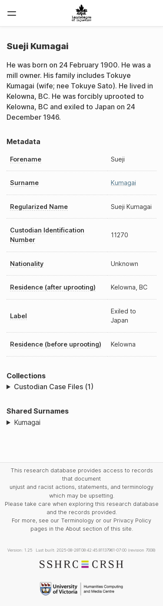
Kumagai (123, 182)
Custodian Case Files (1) (53, 386)
